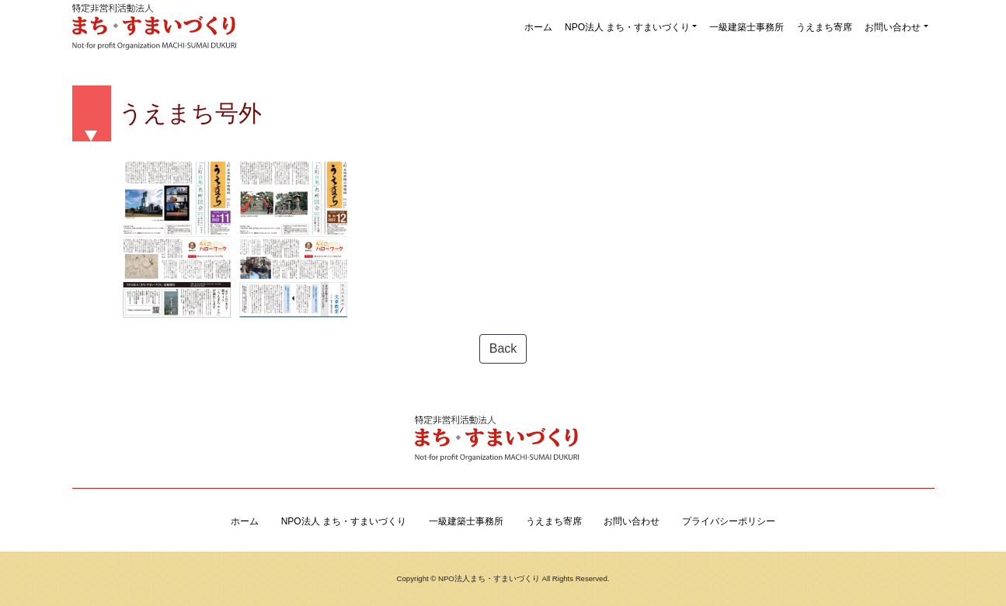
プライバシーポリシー (728, 521)
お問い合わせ (893, 27)
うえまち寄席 (824, 27)
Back (503, 348)
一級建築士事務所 (746, 27)
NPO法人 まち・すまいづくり (627, 27)
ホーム (538, 27)
